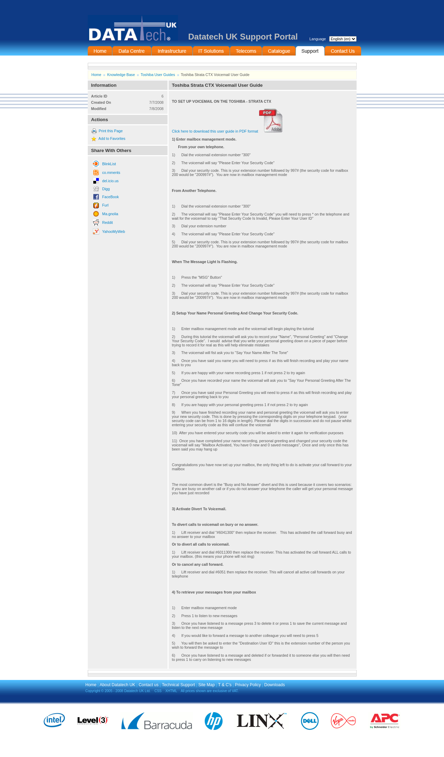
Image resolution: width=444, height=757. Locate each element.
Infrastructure (172, 51)
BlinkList (109, 164)
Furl (105, 205)
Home (100, 51)
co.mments (111, 172)
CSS (158, 691)
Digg (106, 189)
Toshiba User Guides (158, 75)
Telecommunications (246, 51)
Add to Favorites (112, 138)
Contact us (149, 684)
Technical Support (178, 684)
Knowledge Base (121, 75)
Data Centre (131, 51)
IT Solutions (211, 51)
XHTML (171, 691)
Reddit (107, 222)
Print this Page (110, 131)
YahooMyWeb (113, 231)
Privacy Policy (248, 684)
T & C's (225, 684)
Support (310, 51)
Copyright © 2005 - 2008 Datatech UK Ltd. (118, 691)
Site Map (206, 684)
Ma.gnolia (110, 214)
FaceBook (110, 197)
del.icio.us (110, 181)
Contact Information (343, 51)
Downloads (274, 684)
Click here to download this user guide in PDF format (227, 131)
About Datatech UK (117, 684)
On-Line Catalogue (279, 51)
